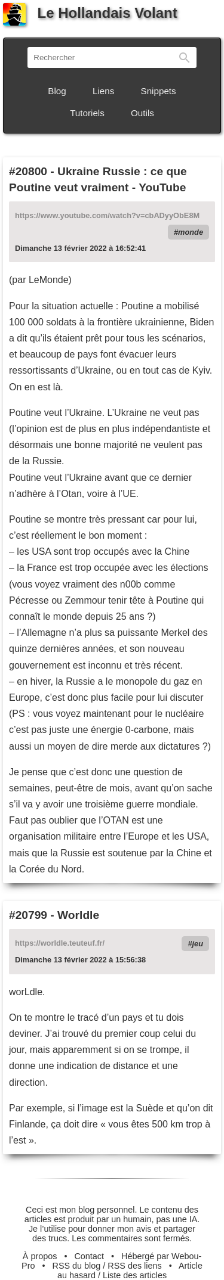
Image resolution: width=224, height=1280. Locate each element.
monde (190, 232)
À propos (40, 1256)
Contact (89, 1256)
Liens (103, 91)
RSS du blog (77, 1265)
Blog (57, 91)
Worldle (78, 915)
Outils (142, 113)
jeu (198, 943)
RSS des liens (134, 1265)
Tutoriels (87, 113)
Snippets (158, 91)
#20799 (28, 915)
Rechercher (185, 57)
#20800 (28, 171)
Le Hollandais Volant (90, 13)
